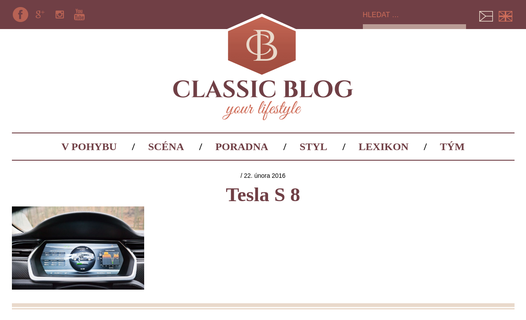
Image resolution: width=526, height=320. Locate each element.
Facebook (21, 14)
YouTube (79, 14)
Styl (314, 146)
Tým (452, 146)
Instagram (59, 14)
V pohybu (89, 146)
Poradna (241, 146)
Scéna (166, 146)
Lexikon (383, 146)
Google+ (40, 14)
